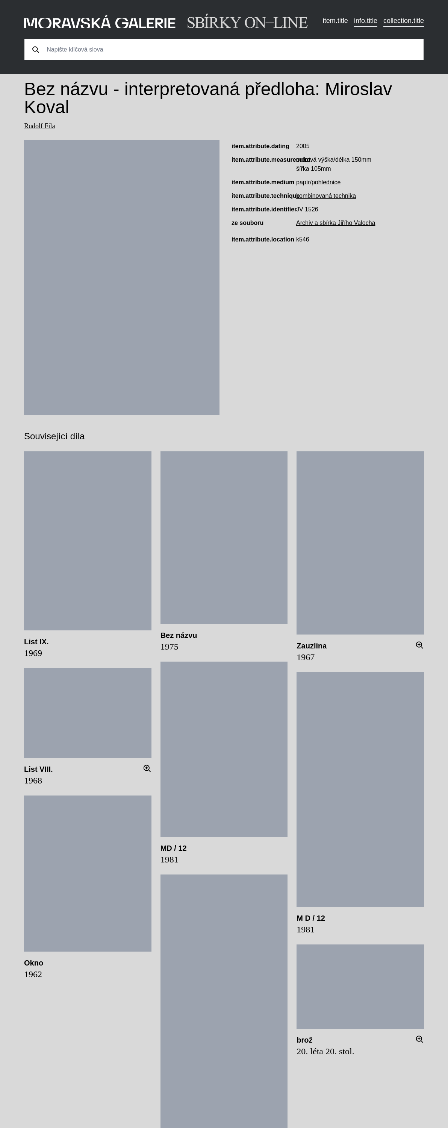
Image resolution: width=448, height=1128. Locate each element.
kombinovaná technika (326, 196)
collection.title (403, 20)
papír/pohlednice (318, 182)
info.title (365, 20)
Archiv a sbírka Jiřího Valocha (335, 223)
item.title (335, 20)
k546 (302, 239)
